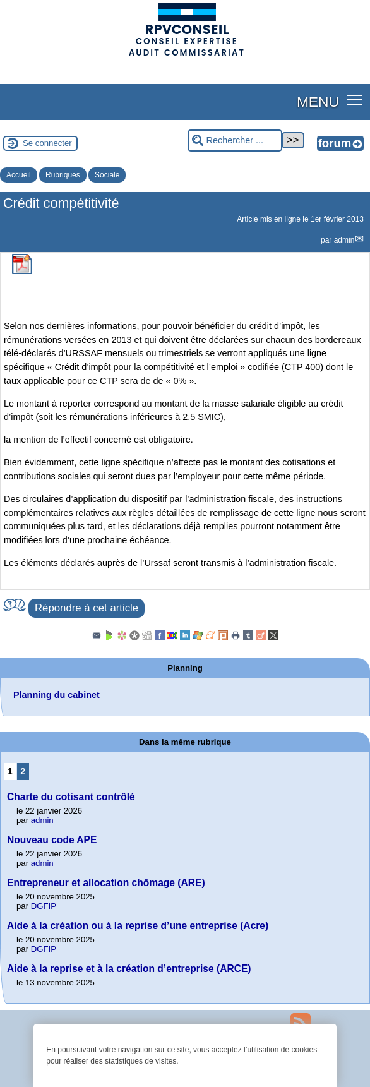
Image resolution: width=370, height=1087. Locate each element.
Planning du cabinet (56, 695)
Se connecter (47, 143)
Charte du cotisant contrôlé (71, 796)
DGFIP (43, 906)
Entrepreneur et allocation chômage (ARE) (106, 882)
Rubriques (62, 175)
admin (344, 240)
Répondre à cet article (86, 608)
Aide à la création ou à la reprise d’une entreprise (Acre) (137, 925)
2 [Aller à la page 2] (22, 771)
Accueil (18, 175)
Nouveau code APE (52, 839)
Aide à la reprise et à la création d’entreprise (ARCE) (129, 968)
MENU (318, 101)
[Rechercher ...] (235, 140)
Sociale (107, 175)
